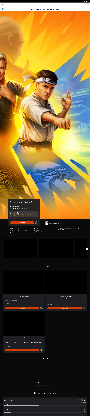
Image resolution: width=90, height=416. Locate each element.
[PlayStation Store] (7, 7)
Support (34, 3)
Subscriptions (50, 8)
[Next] (87, 247)
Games (5, 3)
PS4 (12, 3)
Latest (32, 8)
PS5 (9, 3)
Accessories (22, 3)
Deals (44, 8)
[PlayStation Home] (2, 4)
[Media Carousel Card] (20, 247)
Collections (38, 8)
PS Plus (16, 3)
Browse (57, 8)
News (27, 3)
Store (31, 3)
